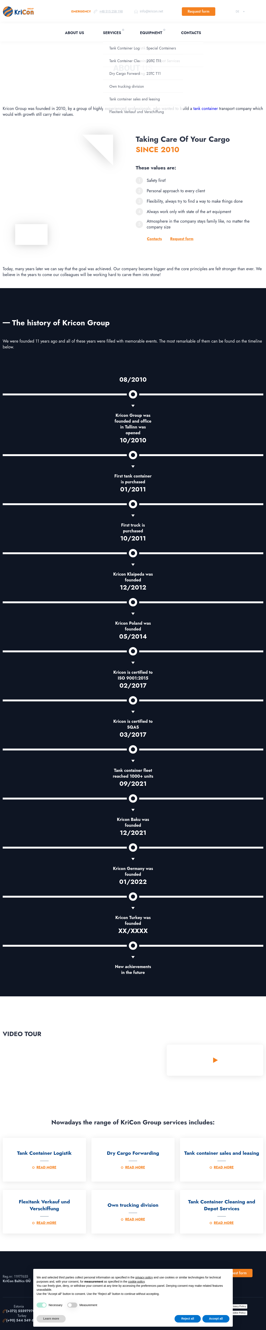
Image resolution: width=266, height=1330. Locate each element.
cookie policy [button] (136, 1281)
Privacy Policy (238, 1306)
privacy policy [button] (144, 1277)
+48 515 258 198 (111, 11)
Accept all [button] (216, 1318)
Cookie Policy (238, 1312)
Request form (198, 11)
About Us (74, 33)
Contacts (191, 33)
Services (112, 33)
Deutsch (237, 11)
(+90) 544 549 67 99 (23, 1320)
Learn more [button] (51, 1318)
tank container (205, 109)
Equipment (151, 33)
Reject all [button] (187, 1318)
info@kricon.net (151, 11)
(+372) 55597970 (20, 1311)
